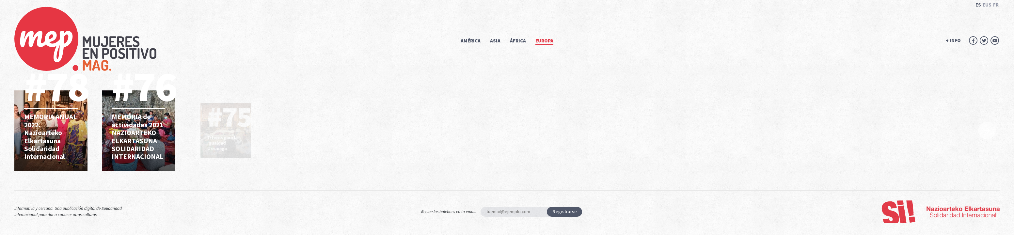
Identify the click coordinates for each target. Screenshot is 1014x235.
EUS (987, 4)
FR (996, 4)
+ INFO (953, 40)
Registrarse (565, 211)
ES (978, 4)
